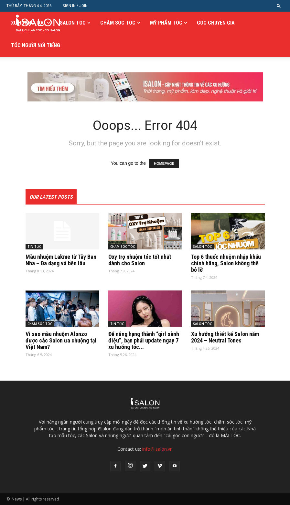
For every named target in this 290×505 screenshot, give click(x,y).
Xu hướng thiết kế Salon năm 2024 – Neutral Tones (225, 337)
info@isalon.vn (157, 449)
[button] (279, 5)
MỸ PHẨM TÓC (166, 23)
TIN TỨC (34, 246)
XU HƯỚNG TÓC (28, 23)
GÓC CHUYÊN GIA (216, 23)
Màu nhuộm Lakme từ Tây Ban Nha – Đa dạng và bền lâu (61, 260)
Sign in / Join (75, 5)
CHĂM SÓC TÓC (117, 23)
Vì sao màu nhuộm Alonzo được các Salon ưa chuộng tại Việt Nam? (61, 340)
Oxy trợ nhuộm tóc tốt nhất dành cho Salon (139, 260)
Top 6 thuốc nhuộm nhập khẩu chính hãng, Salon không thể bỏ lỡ (226, 263)
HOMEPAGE (164, 163)
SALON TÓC (73, 23)
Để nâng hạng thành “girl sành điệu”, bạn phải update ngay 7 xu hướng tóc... (143, 340)
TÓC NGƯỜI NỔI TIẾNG (35, 45)
